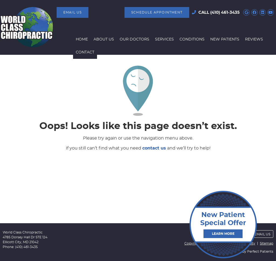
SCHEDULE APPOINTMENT (156, 12)
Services (164, 39)
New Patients (224, 39)
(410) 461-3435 (225, 13)
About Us (104, 39)
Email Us (72, 12)
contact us (154, 148)
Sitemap (266, 243)
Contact (85, 52)
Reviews (254, 39)
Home (82, 39)
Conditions (192, 39)
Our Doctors (134, 39)
